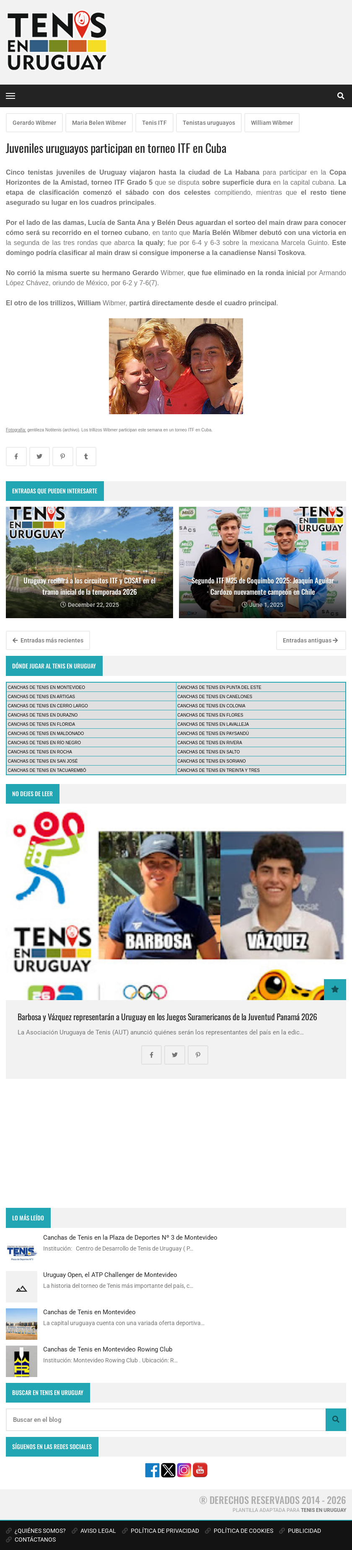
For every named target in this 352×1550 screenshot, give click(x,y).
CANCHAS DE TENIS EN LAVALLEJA (213, 724)
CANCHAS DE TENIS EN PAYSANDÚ (213, 733)
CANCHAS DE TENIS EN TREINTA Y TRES (218, 770)
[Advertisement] (176, 1143)
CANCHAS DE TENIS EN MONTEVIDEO (46, 687)
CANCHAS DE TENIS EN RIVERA (209, 742)
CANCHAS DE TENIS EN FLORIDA (41, 724)
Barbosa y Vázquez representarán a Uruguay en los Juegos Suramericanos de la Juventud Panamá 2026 (167, 1017)
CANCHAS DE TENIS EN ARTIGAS (41, 696)
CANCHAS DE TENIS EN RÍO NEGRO (44, 742)
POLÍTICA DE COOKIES (239, 1530)
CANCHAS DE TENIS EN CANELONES (214, 696)
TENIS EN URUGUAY (323, 1510)
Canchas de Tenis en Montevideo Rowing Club (107, 1349)
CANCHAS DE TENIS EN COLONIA (211, 706)
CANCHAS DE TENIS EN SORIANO (211, 761)
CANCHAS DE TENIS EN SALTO (208, 752)
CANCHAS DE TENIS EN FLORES (210, 715)
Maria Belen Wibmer (99, 122)
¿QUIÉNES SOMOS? (36, 1530)
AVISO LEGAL (94, 1530)
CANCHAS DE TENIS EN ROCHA (40, 752)
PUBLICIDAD (300, 1530)
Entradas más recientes (48, 640)
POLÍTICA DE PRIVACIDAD (160, 1530)
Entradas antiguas (310, 640)
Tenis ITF (154, 122)
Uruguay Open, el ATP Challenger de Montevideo (110, 1275)
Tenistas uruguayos (209, 122)
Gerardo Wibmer (34, 122)
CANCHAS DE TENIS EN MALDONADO (46, 733)
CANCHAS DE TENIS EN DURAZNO (43, 715)
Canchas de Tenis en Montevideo (89, 1312)
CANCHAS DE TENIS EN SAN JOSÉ (43, 761)
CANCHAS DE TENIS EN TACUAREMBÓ (47, 770)
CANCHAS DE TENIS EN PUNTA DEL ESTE (219, 687)
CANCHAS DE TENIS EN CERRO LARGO (48, 706)
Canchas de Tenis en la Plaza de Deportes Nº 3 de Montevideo (130, 1237)
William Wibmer (272, 122)
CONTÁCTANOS (31, 1539)
